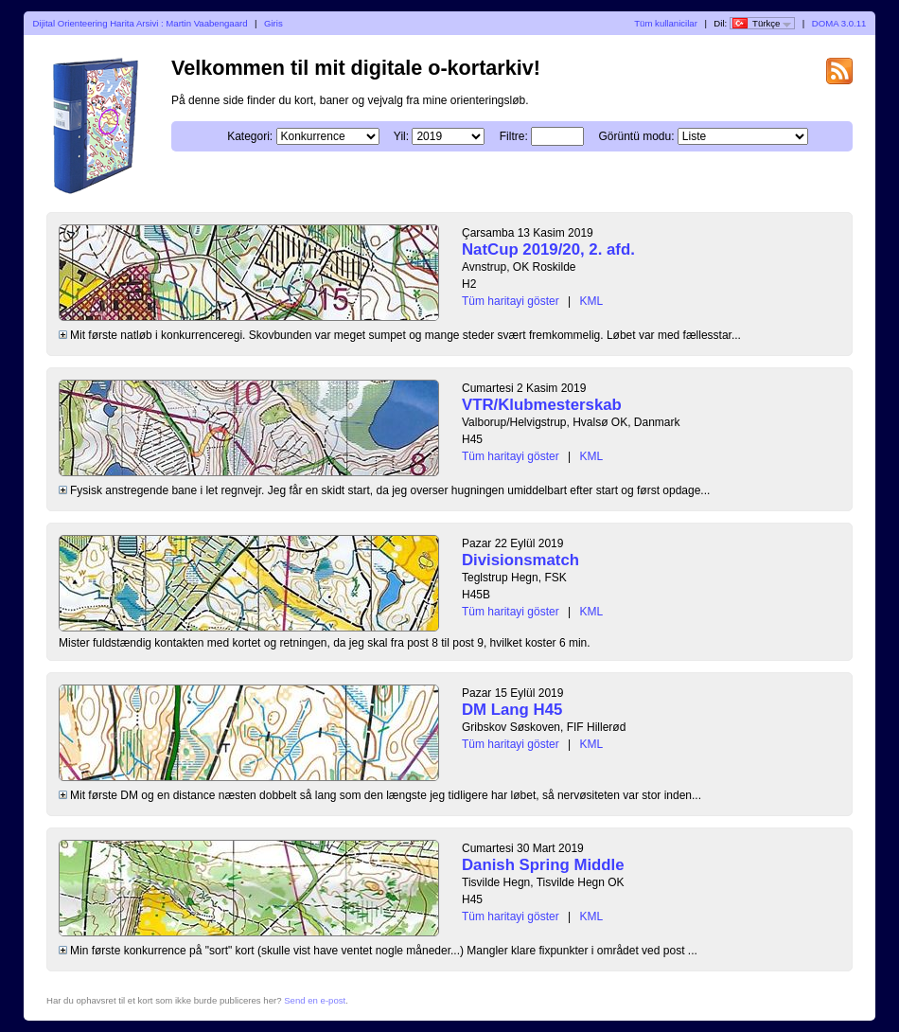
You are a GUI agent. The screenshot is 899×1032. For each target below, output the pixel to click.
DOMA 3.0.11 (839, 23)
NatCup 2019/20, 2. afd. (548, 249)
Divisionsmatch (520, 560)
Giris (273, 23)
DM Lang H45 (512, 710)
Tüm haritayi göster (510, 301)
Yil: (401, 136)
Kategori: (250, 136)
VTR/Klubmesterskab (542, 405)
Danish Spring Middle (543, 865)
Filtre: (514, 136)
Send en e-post (314, 1000)
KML (592, 301)
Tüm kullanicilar (665, 23)
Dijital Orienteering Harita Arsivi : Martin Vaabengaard (140, 23)
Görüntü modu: (636, 136)
